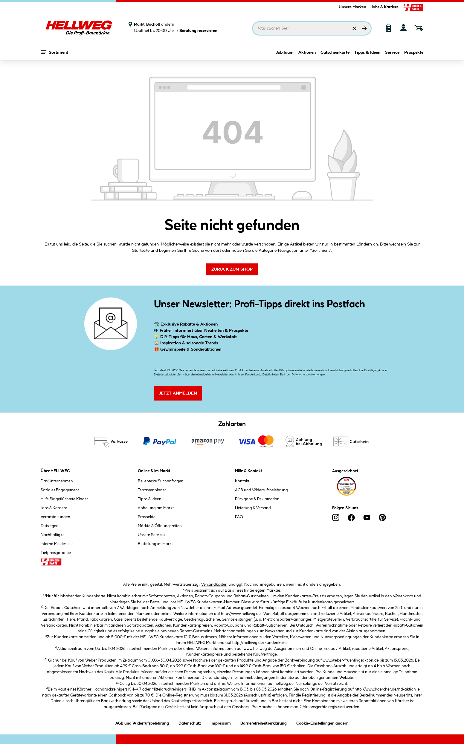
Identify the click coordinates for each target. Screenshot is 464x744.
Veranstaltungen (55, 517)
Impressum (220, 722)
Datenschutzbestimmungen (308, 374)
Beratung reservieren (196, 31)
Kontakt (242, 481)
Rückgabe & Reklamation (257, 499)
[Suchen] (364, 28)
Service (392, 53)
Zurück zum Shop (232, 269)
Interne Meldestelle (57, 544)
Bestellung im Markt (155, 544)
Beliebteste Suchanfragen (161, 481)
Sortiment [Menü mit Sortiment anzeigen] (54, 52)
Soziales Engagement (60, 490)
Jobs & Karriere (385, 7)
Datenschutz (189, 722)
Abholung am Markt (156, 508)
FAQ (239, 517)
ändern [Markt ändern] (167, 24)
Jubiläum (285, 53)
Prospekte (413, 53)
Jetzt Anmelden (178, 393)
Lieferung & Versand (253, 508)
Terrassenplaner (152, 490)
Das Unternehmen (57, 481)
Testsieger (49, 526)
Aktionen (307, 53)
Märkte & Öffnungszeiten (160, 526)
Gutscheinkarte (334, 53)
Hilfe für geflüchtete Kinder (64, 499)
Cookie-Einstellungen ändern (322, 722)
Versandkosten (214, 584)
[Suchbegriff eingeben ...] (312, 28)
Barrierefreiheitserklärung (263, 722)
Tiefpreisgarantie (56, 553)
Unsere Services (151, 535)
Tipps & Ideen (367, 53)
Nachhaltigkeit (54, 535)
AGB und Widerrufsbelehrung (261, 490)
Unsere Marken (352, 7)
